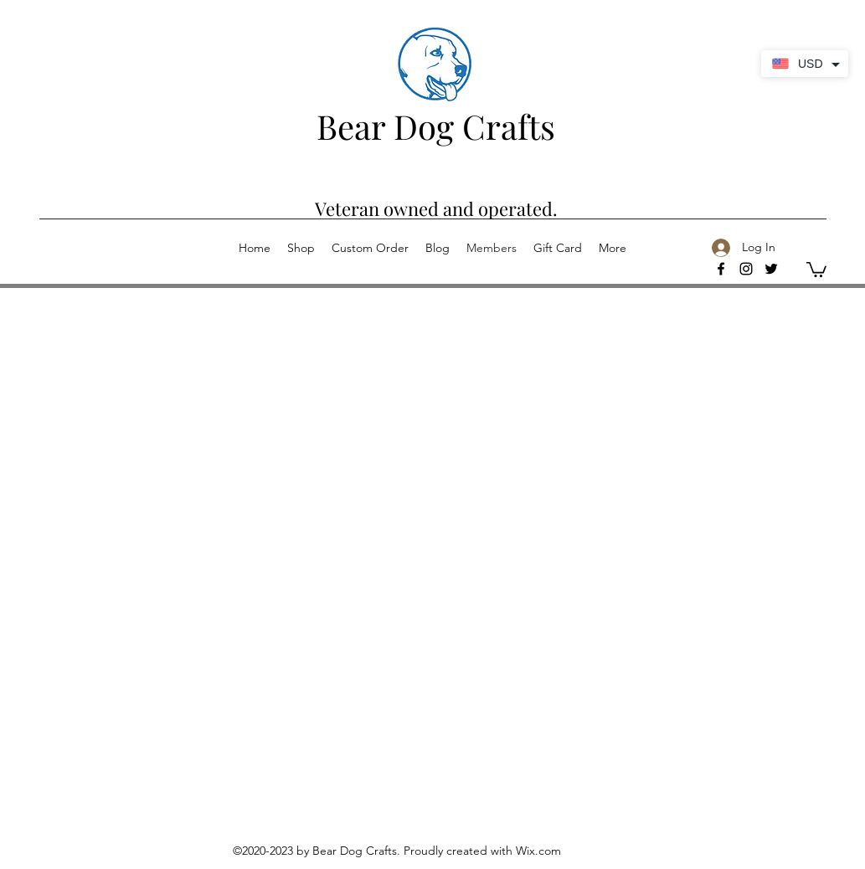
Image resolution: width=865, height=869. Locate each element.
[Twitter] (771, 268)
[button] (816, 268)
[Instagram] (746, 268)
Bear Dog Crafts (436, 126)
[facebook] (721, 268)
